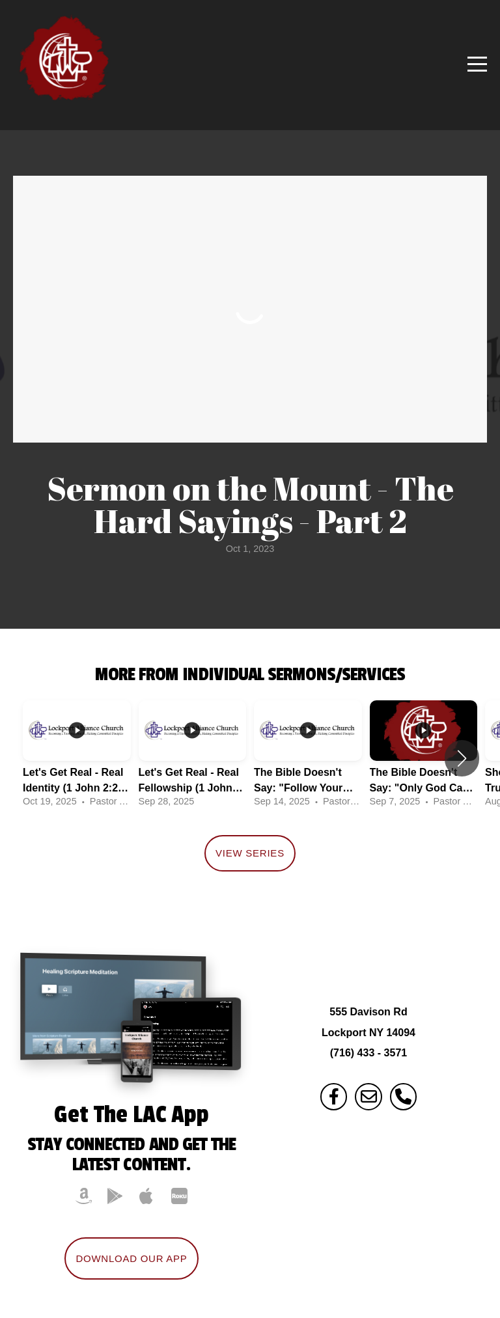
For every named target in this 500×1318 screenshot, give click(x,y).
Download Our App (131, 1258)
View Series (250, 852)
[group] (77, 758)
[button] (462, 758)
